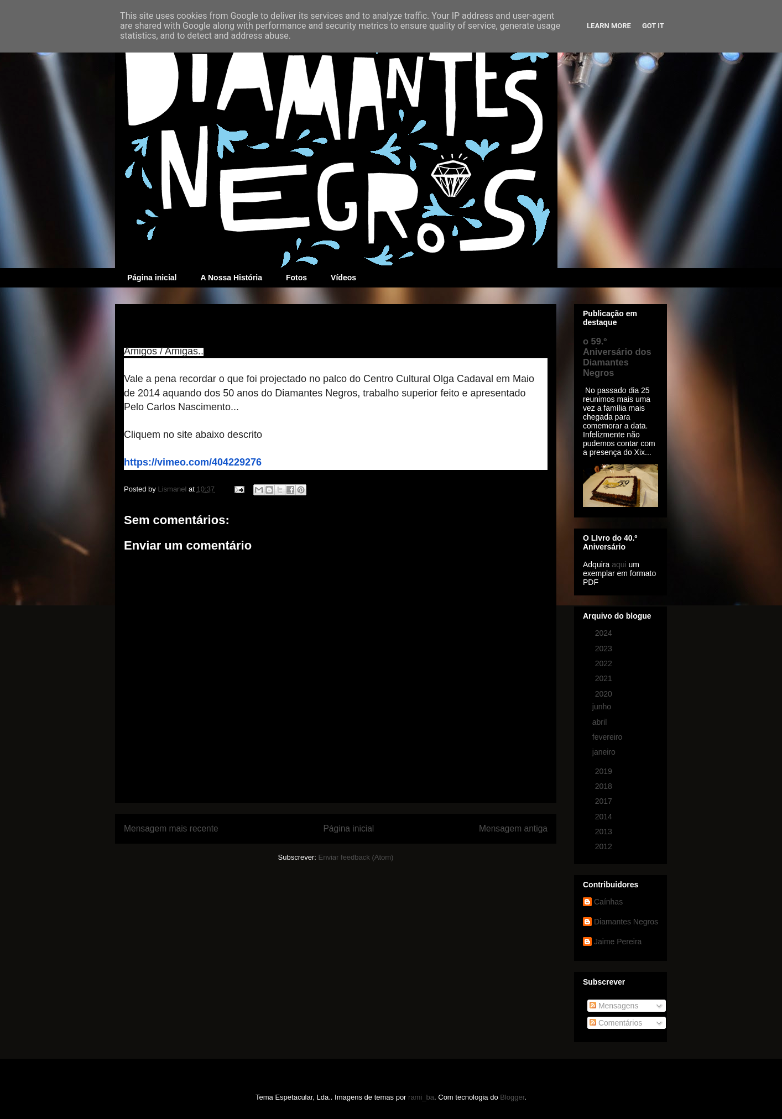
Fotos (296, 277)
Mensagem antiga (513, 828)
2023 (604, 648)
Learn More (609, 26)
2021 (604, 678)
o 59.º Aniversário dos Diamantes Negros (617, 357)
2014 (604, 816)
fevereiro (608, 737)
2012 (604, 846)
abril (600, 722)
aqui (619, 564)
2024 (604, 633)
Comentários (616, 1022)
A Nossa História (231, 277)
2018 (604, 786)
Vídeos (343, 277)
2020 (604, 693)
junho (602, 706)
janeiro (605, 751)
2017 (604, 801)
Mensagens (614, 1005)
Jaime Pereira (618, 941)
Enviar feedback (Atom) (356, 857)
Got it (653, 26)
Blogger (512, 1097)
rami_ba (421, 1097)
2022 (604, 663)
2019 (604, 771)
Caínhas (608, 901)
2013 (604, 831)
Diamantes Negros (626, 921)
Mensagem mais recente (171, 828)
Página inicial (151, 277)
